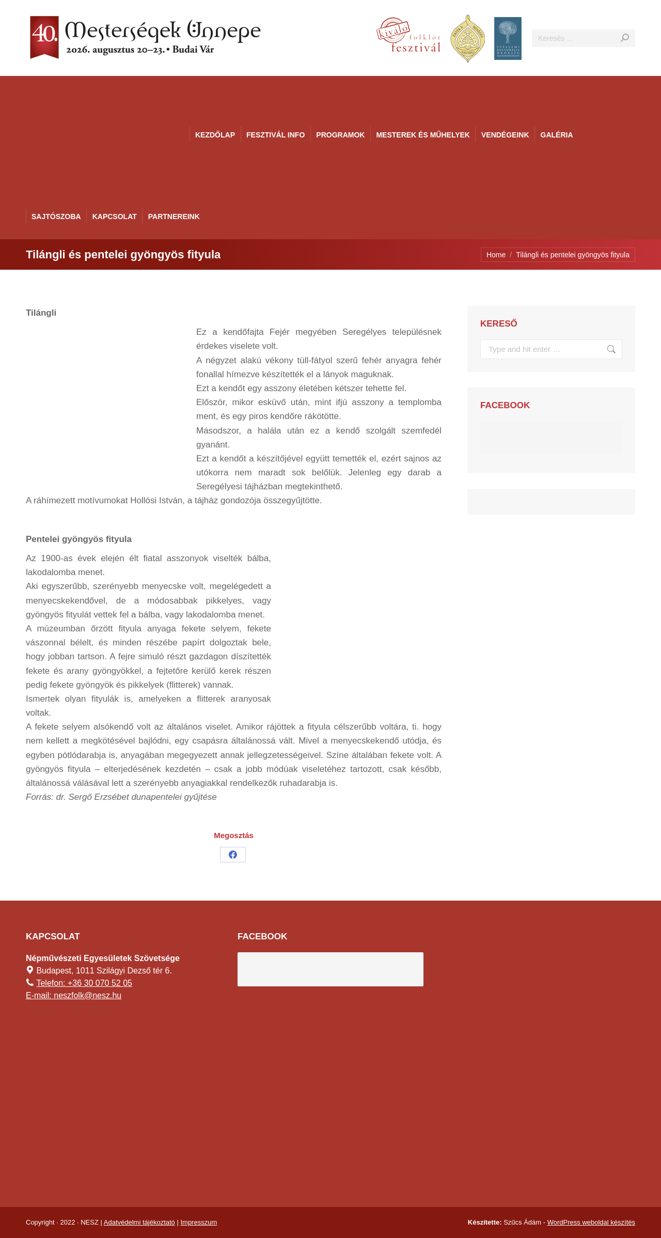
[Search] (583, 38)
